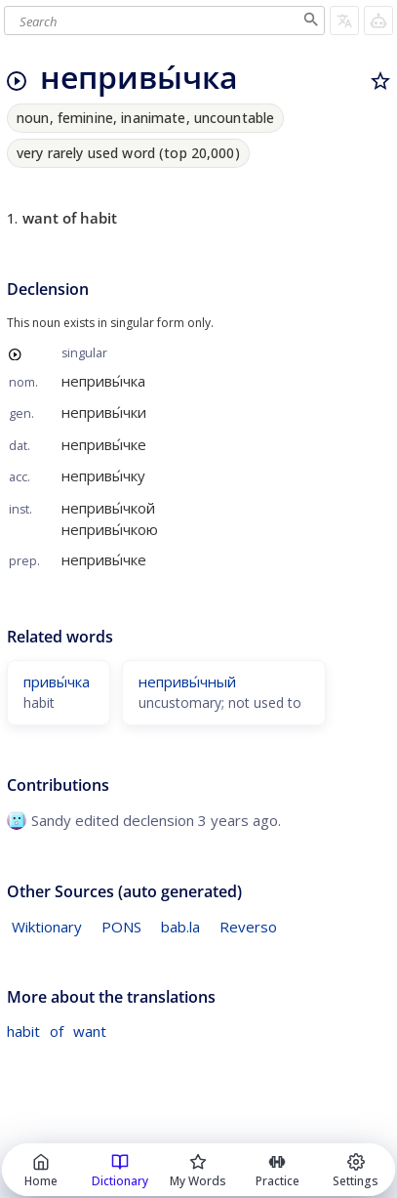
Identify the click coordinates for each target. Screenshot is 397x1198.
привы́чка (56, 681)
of (56, 1031)
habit (23, 1031)
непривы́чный (187, 681)
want (89, 1031)
